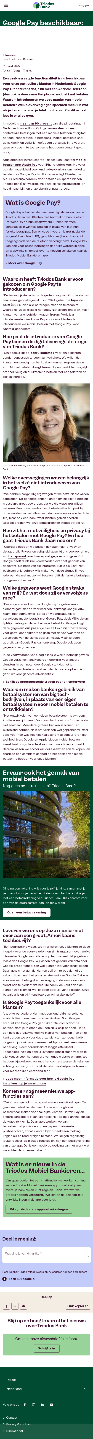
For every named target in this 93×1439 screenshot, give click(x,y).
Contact (10, 1417)
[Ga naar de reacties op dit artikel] (16, 70)
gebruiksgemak (42, 353)
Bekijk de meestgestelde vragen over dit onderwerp (45, 681)
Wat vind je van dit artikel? (23, 1253)
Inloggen (84, 5)
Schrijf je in (46, 1348)
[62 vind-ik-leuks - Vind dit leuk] (6, 70)
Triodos (11, 1380)
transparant (17, 556)
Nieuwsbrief (13, 1431)
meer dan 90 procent (36, 123)
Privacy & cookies (17, 1424)
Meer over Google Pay (25, 263)
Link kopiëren (77, 1306)
